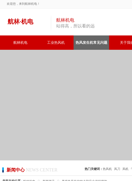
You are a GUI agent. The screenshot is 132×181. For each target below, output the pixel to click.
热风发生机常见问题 (91, 42)
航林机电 (20, 42)
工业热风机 (56, 42)
